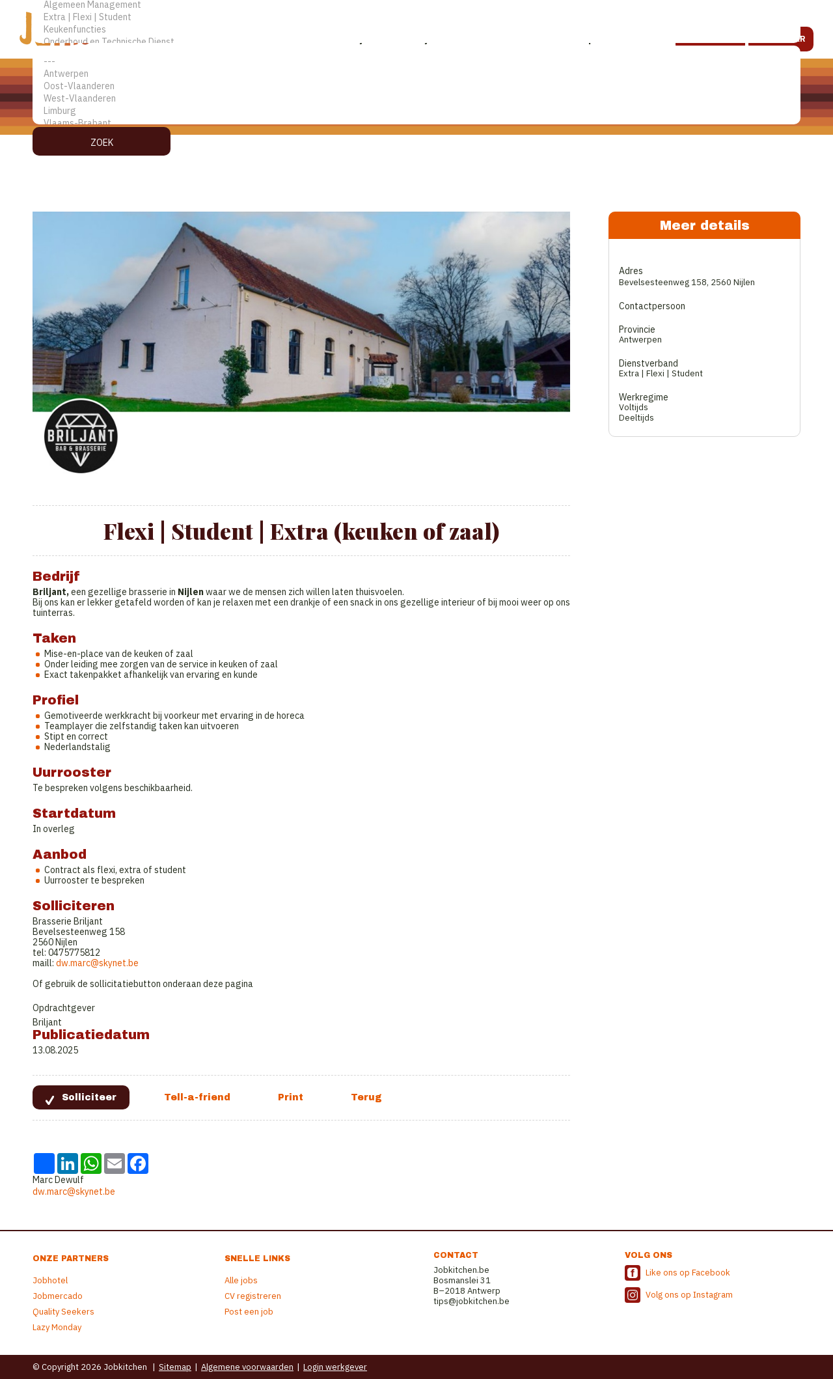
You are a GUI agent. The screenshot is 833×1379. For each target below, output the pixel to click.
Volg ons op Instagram (689, 1294)
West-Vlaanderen (416, 98)
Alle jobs (241, 1280)
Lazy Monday (57, 1327)
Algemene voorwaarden (247, 1366)
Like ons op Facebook (688, 1272)
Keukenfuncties (416, 29)
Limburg (416, 111)
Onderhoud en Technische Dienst (416, 42)
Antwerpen (416, 74)
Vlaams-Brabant (416, 123)
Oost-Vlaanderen (416, 86)
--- (416, 61)
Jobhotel (50, 1280)
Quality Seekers (63, 1311)
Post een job (249, 1311)
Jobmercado (58, 1296)
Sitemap (175, 1366)
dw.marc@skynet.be (97, 963)
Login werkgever (335, 1366)
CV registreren (253, 1296)
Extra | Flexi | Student (416, 17)
